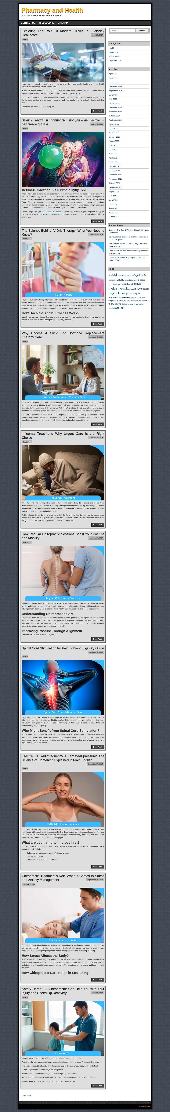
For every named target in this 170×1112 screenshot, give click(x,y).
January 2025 (114, 103)
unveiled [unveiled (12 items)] (112, 308)
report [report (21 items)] (137, 293)
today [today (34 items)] (111, 304)
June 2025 (113, 95)
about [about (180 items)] (113, 274)
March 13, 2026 (97, 124)
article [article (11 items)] (120, 275)
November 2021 (115, 179)
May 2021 (113, 204)
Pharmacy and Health (52, 10)
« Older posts (26, 1096)
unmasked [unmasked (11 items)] (139, 304)
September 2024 (115, 120)
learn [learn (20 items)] (129, 284)
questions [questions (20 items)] (130, 293)
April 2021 (113, 208)
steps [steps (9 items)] (128, 301)
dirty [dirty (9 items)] (114, 280)
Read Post (97, 111)
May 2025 (113, 99)
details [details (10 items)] (111, 280)
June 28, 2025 (97, 993)
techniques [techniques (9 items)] (142, 301)
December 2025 (115, 86)
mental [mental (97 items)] (122, 288)
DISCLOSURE (46, 23)
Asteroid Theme (144, 1106)
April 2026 (113, 74)
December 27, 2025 (95, 764)
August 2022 (114, 141)
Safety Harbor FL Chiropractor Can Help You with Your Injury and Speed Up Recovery (63, 991)
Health (25, 39)
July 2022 (113, 145)
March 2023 (114, 133)
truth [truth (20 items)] (124, 304)
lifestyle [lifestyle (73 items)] (136, 283)
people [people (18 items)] (146, 289)
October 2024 (114, 116)
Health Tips (27, 239)
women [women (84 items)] (119, 307)
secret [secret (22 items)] (126, 297)
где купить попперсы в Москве (47, 211)
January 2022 (114, 171)
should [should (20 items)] (138, 297)
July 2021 (113, 196)
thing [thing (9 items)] (147, 301)
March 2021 (114, 213)
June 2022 (113, 149)
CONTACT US (28, 23)
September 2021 (115, 187)
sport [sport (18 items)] (116, 301)
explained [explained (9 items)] (134, 280)
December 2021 (115, 175)
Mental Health (114, 56)
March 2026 (114, 78)
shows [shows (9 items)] (143, 297)
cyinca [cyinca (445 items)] (140, 274)
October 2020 (114, 217)
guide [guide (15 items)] (124, 284)
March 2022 (114, 162)
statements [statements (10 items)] (122, 301)
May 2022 (113, 154)
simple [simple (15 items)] (111, 301)
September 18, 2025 (95, 880)
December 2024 (115, 107)
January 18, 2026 (96, 234)
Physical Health (29, 884)
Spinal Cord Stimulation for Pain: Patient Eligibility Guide (63, 648)
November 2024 (115, 112)
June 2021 (113, 200)
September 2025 (115, 91)
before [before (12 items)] (124, 275)
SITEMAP (63, 23)
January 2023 (114, 137)
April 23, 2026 (97, 35)
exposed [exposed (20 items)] (141, 280)
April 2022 (113, 158)
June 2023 (113, 128)
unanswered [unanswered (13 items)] (130, 304)
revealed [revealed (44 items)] (113, 297)
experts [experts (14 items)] (128, 280)
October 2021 (114, 183)
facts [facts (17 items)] (111, 284)
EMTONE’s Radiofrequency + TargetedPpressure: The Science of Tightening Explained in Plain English (63, 758)
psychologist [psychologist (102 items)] (117, 293)
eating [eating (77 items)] (120, 279)
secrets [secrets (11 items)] (131, 297)
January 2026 (114, 82)
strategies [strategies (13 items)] (134, 301)
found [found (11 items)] (120, 284)
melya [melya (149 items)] (113, 288)
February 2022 (115, 166)
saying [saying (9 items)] (120, 297)
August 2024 (114, 124)
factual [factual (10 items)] (115, 284)
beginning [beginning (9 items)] (130, 275)
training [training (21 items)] (118, 304)
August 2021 (114, 191)
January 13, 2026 (96, 538)
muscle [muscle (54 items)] (138, 288)
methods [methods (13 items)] (130, 289)
